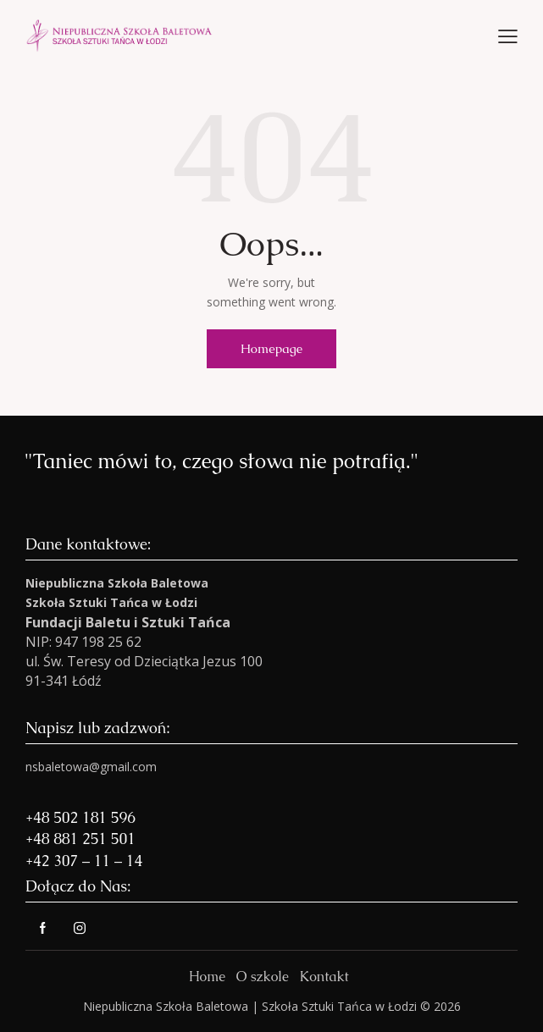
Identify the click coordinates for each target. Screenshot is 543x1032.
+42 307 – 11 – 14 (83, 860)
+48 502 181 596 (80, 817)
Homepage (271, 348)
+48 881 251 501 (80, 838)
